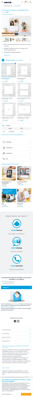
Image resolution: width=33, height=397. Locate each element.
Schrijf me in (6, 287)
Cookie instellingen (7, 394)
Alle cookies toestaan (26, 394)
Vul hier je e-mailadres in (8, 282)
